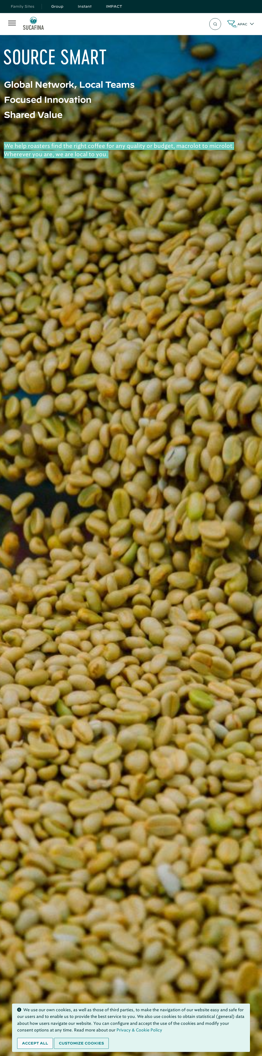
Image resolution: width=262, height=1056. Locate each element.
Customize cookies (81, 1043)
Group (57, 6)
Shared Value (33, 114)
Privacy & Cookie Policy (139, 1030)
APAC (242, 24)
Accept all (35, 1043)
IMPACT (114, 6)
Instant (85, 6)
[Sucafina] (33, 24)
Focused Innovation (47, 99)
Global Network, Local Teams (69, 84)
